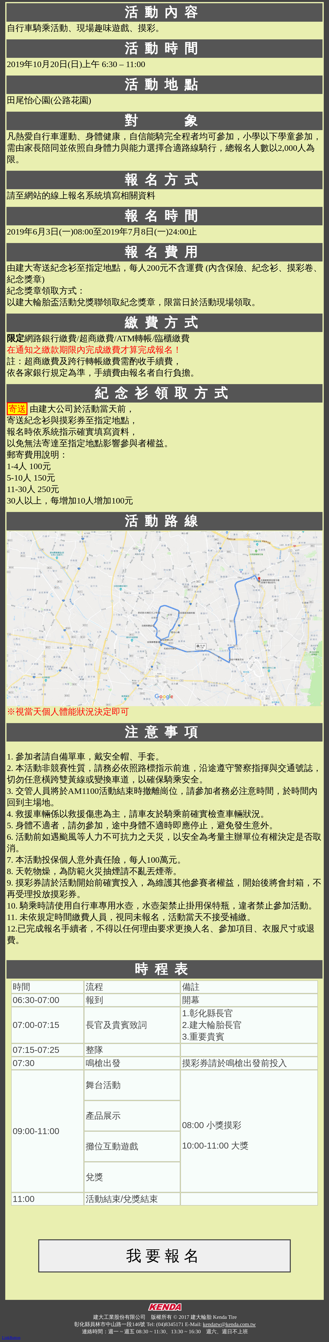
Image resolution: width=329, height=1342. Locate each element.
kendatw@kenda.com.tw (229, 1324)
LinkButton (11, 1338)
